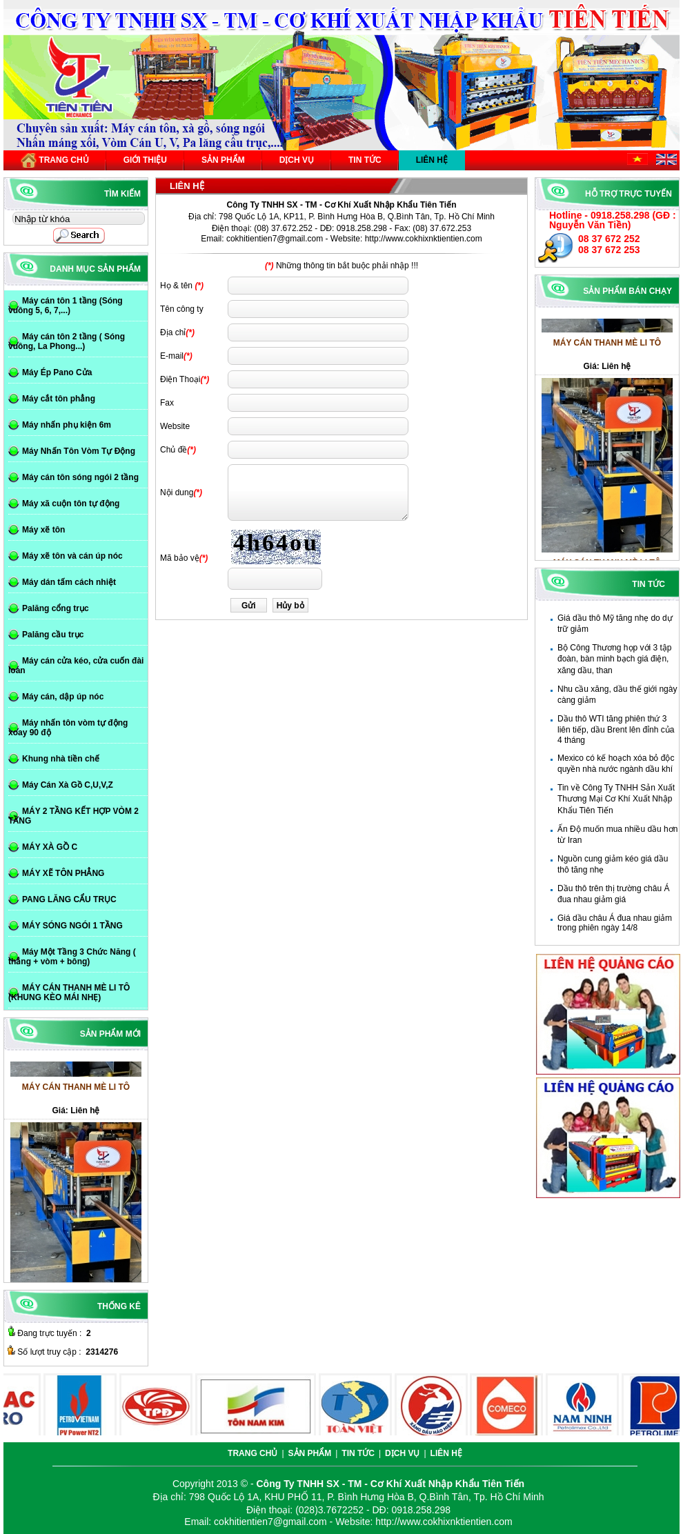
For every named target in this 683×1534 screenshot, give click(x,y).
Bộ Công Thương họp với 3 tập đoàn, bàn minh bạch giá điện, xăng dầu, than (614, 659)
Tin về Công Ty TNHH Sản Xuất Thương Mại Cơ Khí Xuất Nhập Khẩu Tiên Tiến (616, 799)
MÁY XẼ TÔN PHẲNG (63, 873)
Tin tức (365, 160)
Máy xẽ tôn (43, 530)
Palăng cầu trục (52, 634)
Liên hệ (432, 160)
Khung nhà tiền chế (60, 759)
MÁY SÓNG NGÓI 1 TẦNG (72, 925)
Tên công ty (182, 309)
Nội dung (176, 492)
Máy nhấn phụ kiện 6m (66, 425)
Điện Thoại (180, 379)
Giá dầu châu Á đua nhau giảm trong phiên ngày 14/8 (614, 923)
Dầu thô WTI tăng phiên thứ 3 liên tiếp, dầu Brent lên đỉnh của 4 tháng (615, 729)
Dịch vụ (296, 160)
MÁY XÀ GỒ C (49, 847)
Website (175, 426)
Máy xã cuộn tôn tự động (70, 503)
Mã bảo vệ (179, 558)
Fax (167, 403)
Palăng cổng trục (55, 608)
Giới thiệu (145, 160)
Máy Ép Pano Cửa (57, 372)
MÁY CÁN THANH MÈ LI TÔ (607, 347)
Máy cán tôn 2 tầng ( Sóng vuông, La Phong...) (66, 341)
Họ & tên (176, 285)
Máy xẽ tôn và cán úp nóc (72, 556)
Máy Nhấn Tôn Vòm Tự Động (78, 451)
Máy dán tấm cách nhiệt (69, 582)
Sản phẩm (223, 160)
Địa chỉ (173, 332)
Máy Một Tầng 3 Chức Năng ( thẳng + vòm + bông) (72, 956)
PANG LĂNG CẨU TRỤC (69, 899)
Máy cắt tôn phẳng (58, 399)
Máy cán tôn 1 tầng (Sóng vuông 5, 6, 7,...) (65, 305)
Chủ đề (173, 450)
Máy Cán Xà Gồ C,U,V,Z (67, 785)
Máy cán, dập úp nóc (62, 696)
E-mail (172, 356)
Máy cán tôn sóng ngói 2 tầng (80, 477)
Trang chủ (55, 160)
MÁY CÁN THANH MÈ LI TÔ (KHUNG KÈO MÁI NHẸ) (69, 992)
